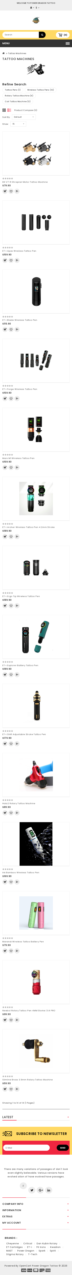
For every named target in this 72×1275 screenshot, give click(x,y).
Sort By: (6, 117)
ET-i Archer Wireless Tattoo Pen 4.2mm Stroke (28, 527)
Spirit (53, 1250)
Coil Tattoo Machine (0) (17, 101)
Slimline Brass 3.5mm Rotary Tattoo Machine (27, 1079)
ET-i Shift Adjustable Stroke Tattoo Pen (24, 734)
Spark (42, 1250)
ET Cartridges (14, 1247)
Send (63, 1148)
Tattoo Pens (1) (13, 90)
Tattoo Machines (17, 53)
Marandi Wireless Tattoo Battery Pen (23, 941)
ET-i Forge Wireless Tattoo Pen (19, 389)
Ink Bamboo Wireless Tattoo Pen (20, 872)
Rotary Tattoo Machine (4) (19, 95)
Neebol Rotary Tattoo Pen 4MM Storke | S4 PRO (28, 1010)
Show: (5, 124)
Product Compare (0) (25, 110)
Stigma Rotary (15, 1254)
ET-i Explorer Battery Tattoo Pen (20, 665)
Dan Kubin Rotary (47, 1243)
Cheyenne (12, 1243)
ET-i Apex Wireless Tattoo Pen (19, 250)
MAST (9, 1250)
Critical (27, 1243)
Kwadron (55, 1247)
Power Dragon (25, 1250)
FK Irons (41, 1247)
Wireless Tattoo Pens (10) (40, 90)
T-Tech (32, 1254)
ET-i (29, 1247)
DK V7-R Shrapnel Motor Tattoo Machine (25, 182)
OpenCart (25, 1265)
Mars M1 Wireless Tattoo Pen (18, 458)
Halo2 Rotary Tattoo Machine (18, 803)
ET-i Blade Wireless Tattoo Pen (19, 320)
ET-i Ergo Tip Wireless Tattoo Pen (21, 596)
